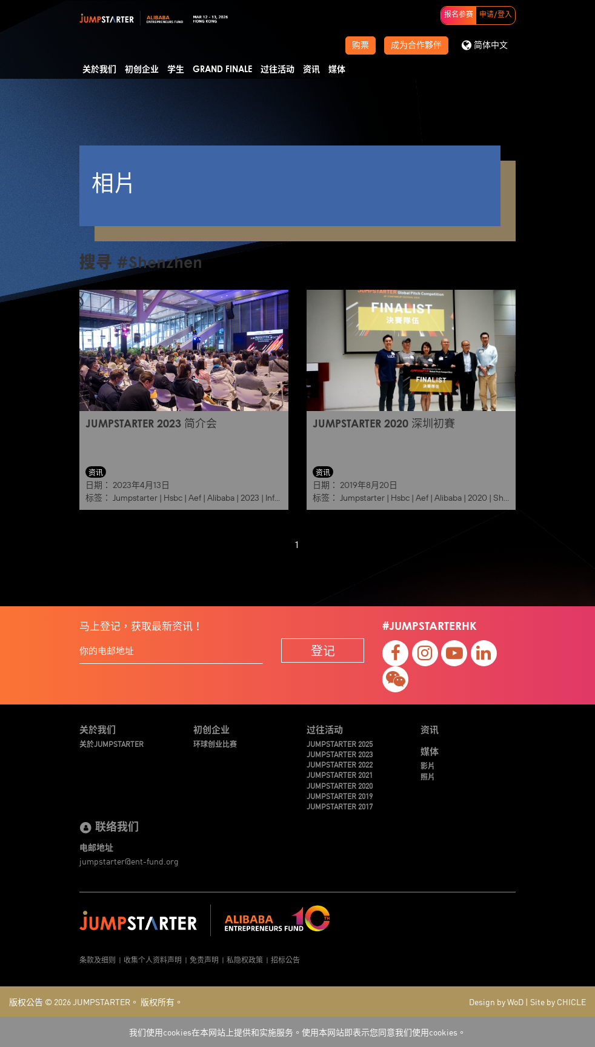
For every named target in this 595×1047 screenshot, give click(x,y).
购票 (360, 45)
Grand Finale (222, 69)
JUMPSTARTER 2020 (340, 785)
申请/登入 (495, 15)
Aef (194, 497)
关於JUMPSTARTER (111, 743)
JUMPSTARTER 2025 (340, 743)
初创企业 (142, 69)
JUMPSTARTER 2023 (340, 754)
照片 (427, 776)
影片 (427, 765)
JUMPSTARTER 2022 (340, 764)
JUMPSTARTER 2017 (340, 806)
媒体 (336, 69)
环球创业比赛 (215, 743)
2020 (477, 497)
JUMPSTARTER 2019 (340, 796)
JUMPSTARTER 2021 (340, 774)
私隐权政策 (245, 959)
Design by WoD (496, 1001)
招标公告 (285, 959)
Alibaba (220, 497)
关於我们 (99, 69)
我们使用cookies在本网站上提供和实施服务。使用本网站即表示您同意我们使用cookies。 (297, 1032)
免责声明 (204, 959)
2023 (250, 497)
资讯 (311, 69)
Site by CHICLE (558, 1001)
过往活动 (277, 69)
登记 (323, 650)
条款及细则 (97, 959)
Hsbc (173, 497)
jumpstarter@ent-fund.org (129, 861)
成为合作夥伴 (416, 45)
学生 (175, 69)
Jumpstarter (135, 497)
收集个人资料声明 (153, 959)
